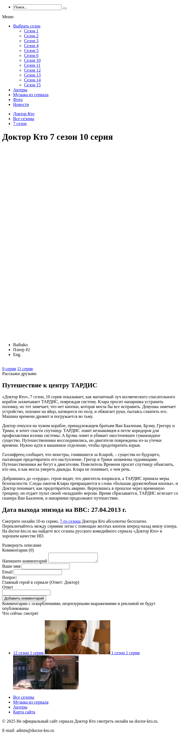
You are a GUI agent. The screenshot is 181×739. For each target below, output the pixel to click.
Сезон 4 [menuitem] (31, 45)
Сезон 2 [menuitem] (31, 36)
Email (7, 573)
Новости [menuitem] (21, 104)
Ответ (7, 588)
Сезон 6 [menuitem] (31, 55)
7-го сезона (70, 521)
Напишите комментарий (24, 562)
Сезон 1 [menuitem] (31, 31)
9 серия (9, 368)
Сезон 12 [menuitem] (32, 70)
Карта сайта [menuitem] (24, 713)
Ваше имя (11, 567)
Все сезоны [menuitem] (23, 699)
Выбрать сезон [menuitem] (26, 26)
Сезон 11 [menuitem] (32, 65)
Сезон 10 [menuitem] (32, 60)
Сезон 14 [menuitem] (32, 80)
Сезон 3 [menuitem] (31, 40)
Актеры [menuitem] (20, 89)
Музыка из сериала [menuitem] (31, 94)
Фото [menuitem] (18, 99)
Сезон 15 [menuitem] (32, 85)
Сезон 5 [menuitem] (31, 50)
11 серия (25, 368)
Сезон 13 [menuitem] (32, 75)
